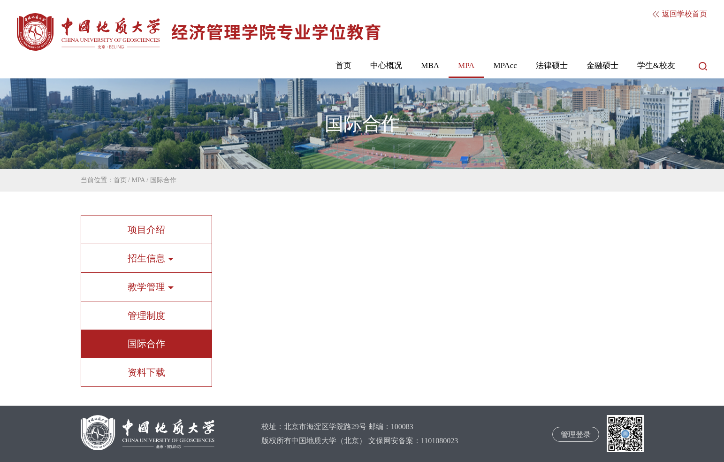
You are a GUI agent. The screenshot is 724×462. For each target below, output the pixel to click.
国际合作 (163, 180)
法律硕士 (552, 65)
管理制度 (146, 315)
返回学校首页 (680, 14)
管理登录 (576, 435)
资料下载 (146, 372)
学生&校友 (656, 65)
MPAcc (505, 65)
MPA (466, 65)
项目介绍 (146, 229)
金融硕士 (602, 65)
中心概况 (386, 65)
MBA (430, 65)
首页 (343, 65)
